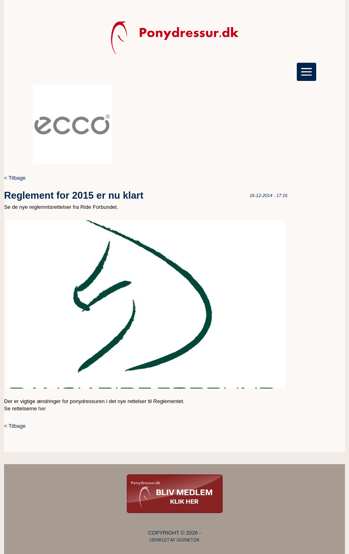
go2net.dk (188, 540)
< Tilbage (15, 178)
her (42, 408)
